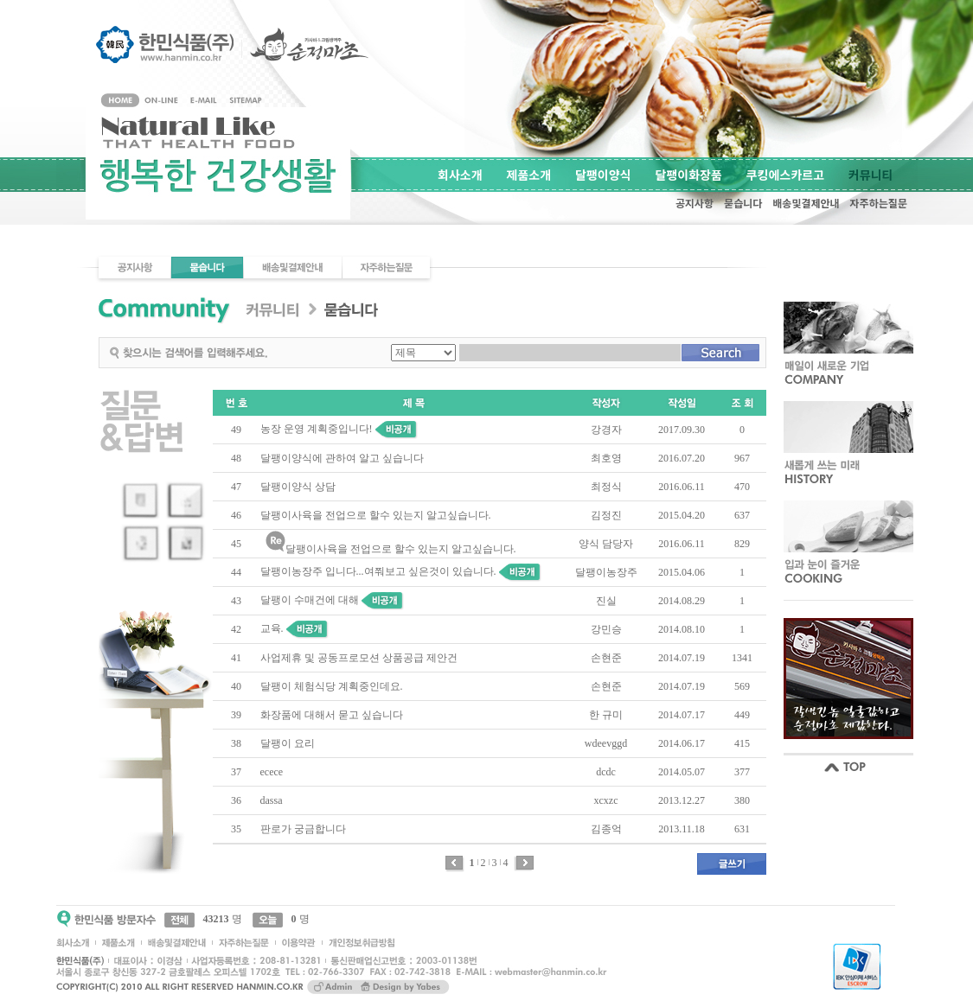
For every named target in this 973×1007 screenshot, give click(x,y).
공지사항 (694, 202)
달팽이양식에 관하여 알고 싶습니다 (342, 458)
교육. (272, 628)
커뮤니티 (870, 174)
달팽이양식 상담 (298, 487)
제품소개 (529, 174)
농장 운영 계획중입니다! (316, 429)
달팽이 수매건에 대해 (309, 600)
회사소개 (460, 174)
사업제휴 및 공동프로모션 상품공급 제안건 (359, 658)
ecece (272, 772)
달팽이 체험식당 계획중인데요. (331, 686)
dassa (271, 800)
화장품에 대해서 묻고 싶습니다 (331, 715)
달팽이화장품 (689, 174)
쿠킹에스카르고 (785, 174)
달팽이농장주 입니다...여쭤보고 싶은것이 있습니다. (378, 571)
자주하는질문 (878, 202)
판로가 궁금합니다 (303, 829)
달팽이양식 (603, 174)
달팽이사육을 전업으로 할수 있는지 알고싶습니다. (375, 515)
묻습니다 (743, 202)
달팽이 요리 (287, 743)
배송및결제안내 (805, 202)
